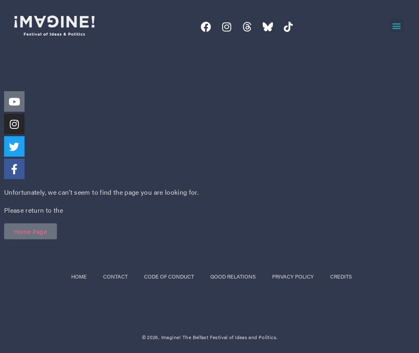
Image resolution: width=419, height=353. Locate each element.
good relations (233, 276)
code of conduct (169, 276)
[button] (396, 25)
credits (341, 276)
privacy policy (293, 276)
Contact (115, 276)
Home (79, 276)
